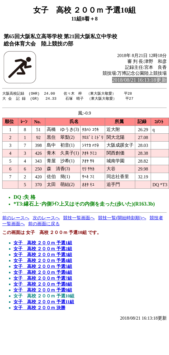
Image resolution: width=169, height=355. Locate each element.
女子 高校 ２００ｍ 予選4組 (43, 262)
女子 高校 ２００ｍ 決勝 (39, 309)
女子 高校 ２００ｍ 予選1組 (43, 244)
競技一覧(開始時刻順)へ (122, 219)
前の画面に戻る (44, 225)
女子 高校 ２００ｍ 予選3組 (43, 256)
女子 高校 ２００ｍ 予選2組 (43, 250)
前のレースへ (15, 219)
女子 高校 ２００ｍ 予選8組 (43, 285)
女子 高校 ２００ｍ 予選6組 (43, 273)
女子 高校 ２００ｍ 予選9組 (43, 291)
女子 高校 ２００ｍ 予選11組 (44, 303)
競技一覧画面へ (79, 219)
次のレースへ (46, 219)
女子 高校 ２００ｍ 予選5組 (43, 267)
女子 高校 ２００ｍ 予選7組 (43, 279)
